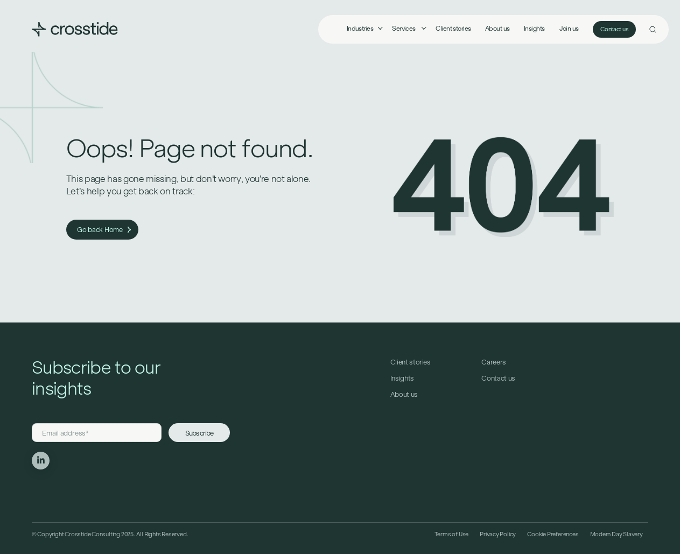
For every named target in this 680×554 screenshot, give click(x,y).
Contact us (614, 29)
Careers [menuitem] (493, 362)
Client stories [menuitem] (453, 28)
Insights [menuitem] (534, 28)
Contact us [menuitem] (498, 378)
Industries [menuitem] (360, 28)
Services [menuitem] (404, 28)
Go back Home (104, 230)
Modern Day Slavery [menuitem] (616, 534)
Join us (569, 28)
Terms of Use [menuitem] (451, 534)
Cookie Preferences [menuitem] (552, 534)
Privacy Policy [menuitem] (498, 534)
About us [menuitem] (497, 28)
